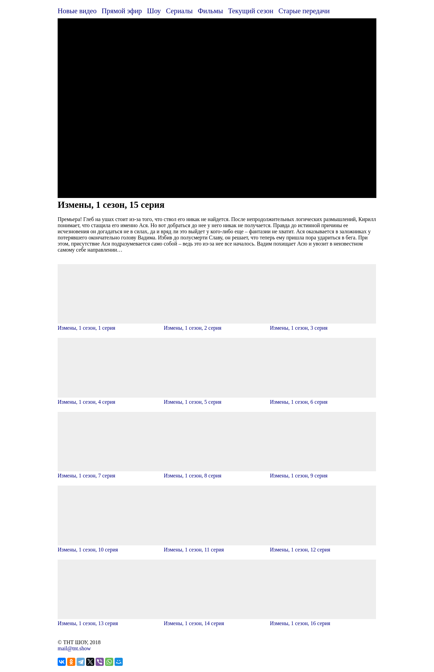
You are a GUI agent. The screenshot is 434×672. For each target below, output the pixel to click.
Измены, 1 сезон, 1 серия (111, 325)
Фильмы (210, 11)
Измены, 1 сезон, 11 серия (217, 546)
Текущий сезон (250, 11)
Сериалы (179, 11)
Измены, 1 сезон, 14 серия (217, 620)
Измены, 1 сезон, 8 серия (217, 472)
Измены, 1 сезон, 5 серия (217, 399)
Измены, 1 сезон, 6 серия (323, 399)
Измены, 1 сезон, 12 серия (323, 546)
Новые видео (77, 11)
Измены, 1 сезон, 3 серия (323, 325)
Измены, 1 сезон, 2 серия (217, 325)
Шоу (154, 11)
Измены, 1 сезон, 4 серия (111, 399)
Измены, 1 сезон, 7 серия (111, 472)
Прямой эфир (122, 11)
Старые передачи (304, 11)
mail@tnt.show (74, 648)
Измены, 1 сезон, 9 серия (323, 472)
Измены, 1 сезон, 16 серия (323, 620)
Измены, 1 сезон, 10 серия (111, 546)
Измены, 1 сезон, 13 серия (111, 620)
